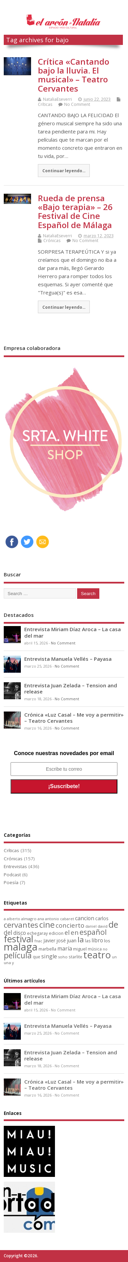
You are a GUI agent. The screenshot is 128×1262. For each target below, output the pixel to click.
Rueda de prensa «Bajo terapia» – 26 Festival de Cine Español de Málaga (75, 211)
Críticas (45, 104)
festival (18, 938)
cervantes (21, 925)
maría (64, 948)
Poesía (11, 882)
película (18, 955)
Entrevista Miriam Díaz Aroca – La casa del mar (72, 632)
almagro (29, 918)
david (103, 926)
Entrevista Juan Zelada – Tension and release (70, 688)
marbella (47, 949)
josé (61, 940)
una (7, 962)
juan (71, 940)
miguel (80, 949)
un (114, 956)
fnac (38, 940)
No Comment (77, 104)
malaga (21, 947)
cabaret (67, 918)
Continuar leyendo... (63, 170)
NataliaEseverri (57, 99)
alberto (13, 918)
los (107, 941)
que (36, 957)
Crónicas (51, 240)
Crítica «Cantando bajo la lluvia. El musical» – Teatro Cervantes (73, 75)
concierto (70, 925)
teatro (97, 954)
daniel (91, 926)
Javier (49, 940)
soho (63, 956)
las (87, 941)
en (75, 932)
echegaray (37, 933)
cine (47, 924)
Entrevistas (15, 866)
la (80, 939)
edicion (56, 933)
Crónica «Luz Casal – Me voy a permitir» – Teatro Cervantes (74, 717)
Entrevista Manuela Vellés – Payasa (68, 658)
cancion (84, 918)
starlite (75, 956)
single (49, 956)
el (67, 932)
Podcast (12, 875)
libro (97, 940)
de (113, 924)
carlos (102, 918)
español (93, 932)
